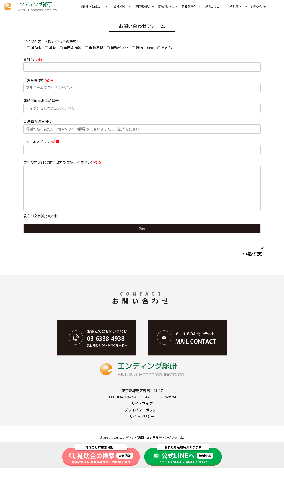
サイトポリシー (142, 425)
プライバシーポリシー (142, 418)
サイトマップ (142, 412)
